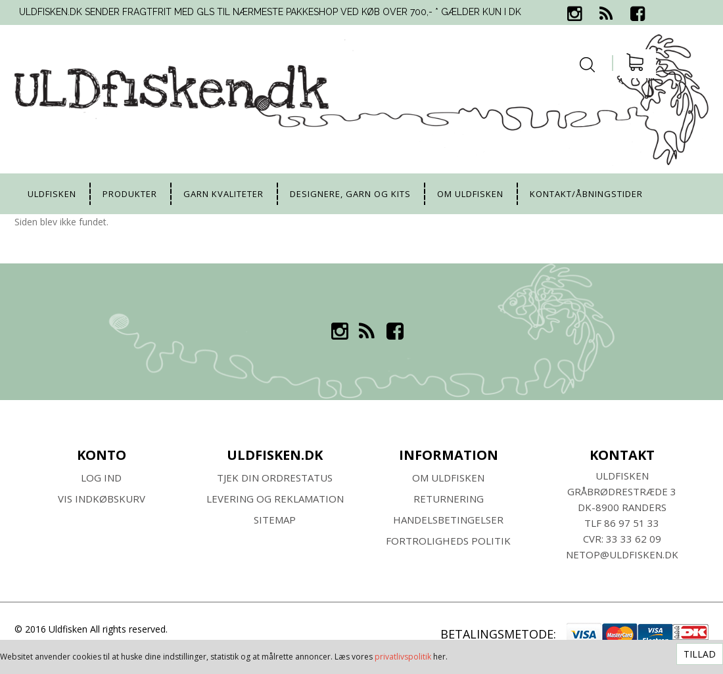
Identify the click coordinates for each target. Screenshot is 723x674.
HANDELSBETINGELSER (448, 519)
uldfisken (52, 194)
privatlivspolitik (403, 656)
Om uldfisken (470, 194)
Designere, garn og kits (350, 194)
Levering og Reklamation (275, 498)
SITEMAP (275, 519)
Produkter (130, 194)
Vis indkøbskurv (101, 498)
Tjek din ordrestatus (275, 477)
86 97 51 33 (631, 522)
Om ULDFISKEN (448, 477)
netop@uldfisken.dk (622, 554)
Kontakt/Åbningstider (586, 194)
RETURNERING (448, 498)
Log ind (101, 477)
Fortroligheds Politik (448, 540)
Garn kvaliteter (223, 194)
